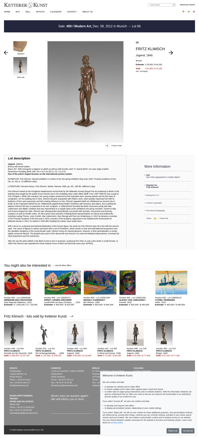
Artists (40, 11)
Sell (28, 11)
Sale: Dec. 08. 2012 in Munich (93, 26)
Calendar (56, 11)
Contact (72, 11)
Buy (18, 11)
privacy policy (117, 422)
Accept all (188, 431)
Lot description (19, 158)
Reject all (172, 431)
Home (7, 11)
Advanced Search (187, 5)
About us (87, 11)
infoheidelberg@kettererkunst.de (24, 413)
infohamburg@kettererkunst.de (64, 385)
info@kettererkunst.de (19, 385)
